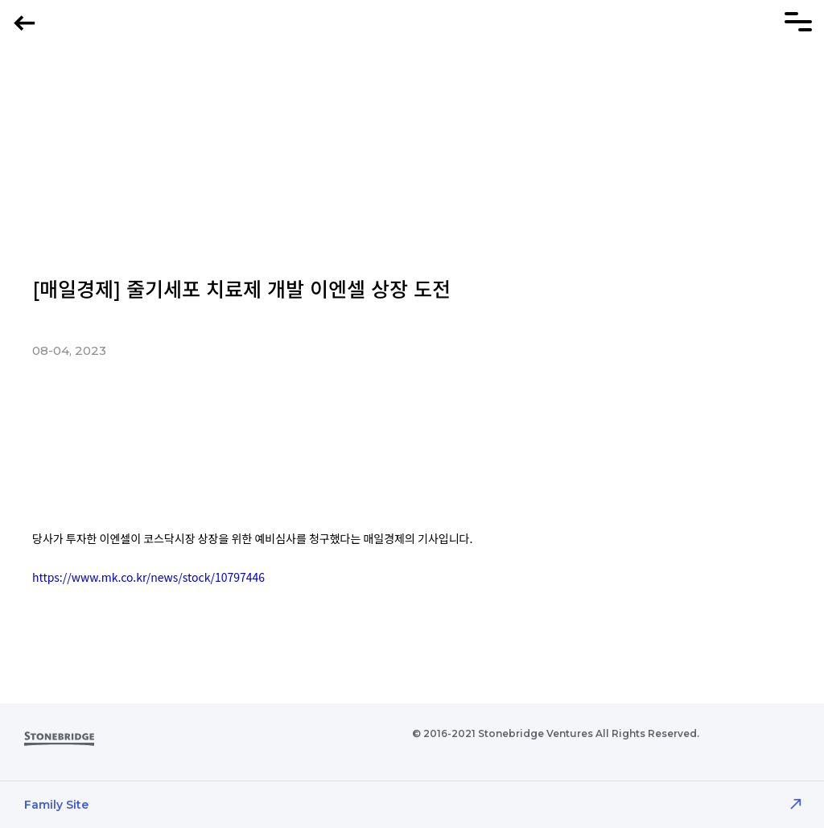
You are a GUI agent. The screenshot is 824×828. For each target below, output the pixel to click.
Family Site (56, 804)
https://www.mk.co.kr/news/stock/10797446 (148, 577)
